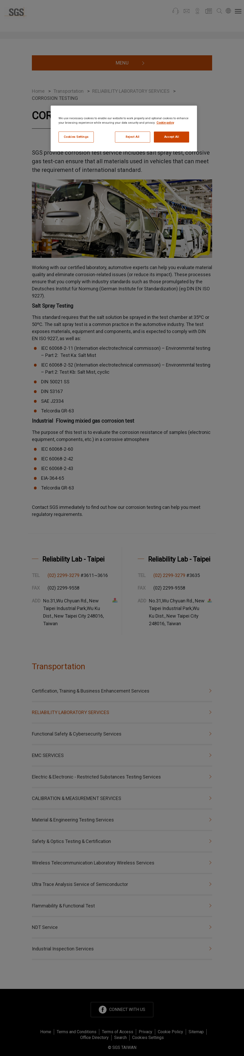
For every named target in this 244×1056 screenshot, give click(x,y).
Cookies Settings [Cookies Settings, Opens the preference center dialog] (76, 137)
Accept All (171, 137)
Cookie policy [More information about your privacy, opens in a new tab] (165, 122)
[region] (124, 128)
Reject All (133, 137)
